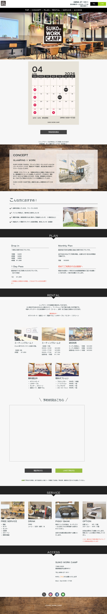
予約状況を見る (53, 139)
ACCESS (78, 10)
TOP (27, 10)
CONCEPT (36, 10)
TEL (94, 4)
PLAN (46, 10)
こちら (62, 584)
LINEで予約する (69, 477)
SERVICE (67, 10)
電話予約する (38, 477)
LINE (102, 4)
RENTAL (56, 10)
